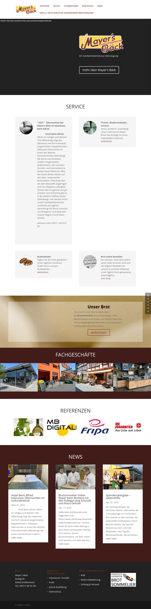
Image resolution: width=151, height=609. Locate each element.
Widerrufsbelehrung (90, 579)
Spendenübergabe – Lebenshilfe (118, 496)
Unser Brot (99, 307)
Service (56, 6)
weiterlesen (106, 141)
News (100, 6)
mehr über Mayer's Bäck (99, 70)
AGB (83, 575)
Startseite (44, 6)
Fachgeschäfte (71, 6)
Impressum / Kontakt (59, 577)
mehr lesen (16, 537)
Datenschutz (55, 591)
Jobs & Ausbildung (57, 587)
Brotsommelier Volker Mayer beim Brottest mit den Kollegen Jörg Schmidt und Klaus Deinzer (75, 499)
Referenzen (87, 6)
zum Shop (106, 278)
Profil (51, 582)
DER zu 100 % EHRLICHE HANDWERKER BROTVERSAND (66, 13)
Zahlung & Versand (90, 584)
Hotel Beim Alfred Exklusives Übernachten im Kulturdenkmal (28, 497)
